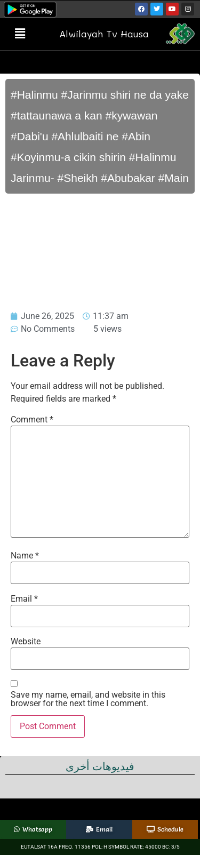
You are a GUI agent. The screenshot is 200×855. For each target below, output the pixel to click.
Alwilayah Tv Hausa (104, 33)
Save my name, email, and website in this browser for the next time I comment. (88, 699)
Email (24, 599)
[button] (20, 34)
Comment (32, 419)
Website (26, 641)
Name (25, 556)
